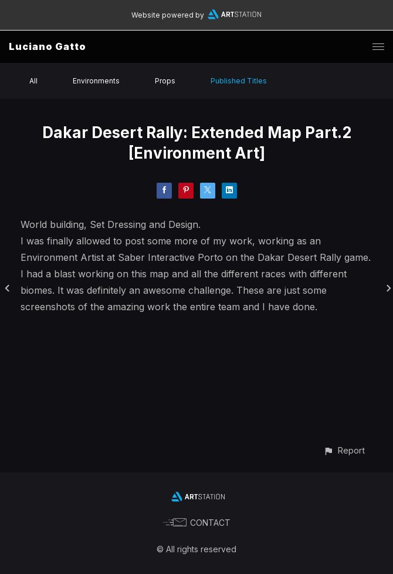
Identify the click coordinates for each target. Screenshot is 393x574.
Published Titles (239, 80)
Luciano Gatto (47, 46)
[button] (344, 450)
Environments (96, 80)
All (33, 80)
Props (165, 80)
